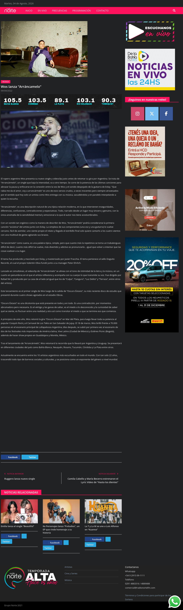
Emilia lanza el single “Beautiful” (17, 526)
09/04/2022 (6, 90)
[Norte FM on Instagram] (137, 113)
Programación (81, 10)
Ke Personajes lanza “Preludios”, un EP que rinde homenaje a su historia (61, 529)
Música (5, 81)
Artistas (68, 566)
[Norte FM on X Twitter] (152, 113)
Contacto (102, 10)
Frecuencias (59, 10)
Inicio (28, 10)
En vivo (42, 10)
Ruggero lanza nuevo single (19, 478)
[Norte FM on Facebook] (166, 113)
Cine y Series (71, 573)
